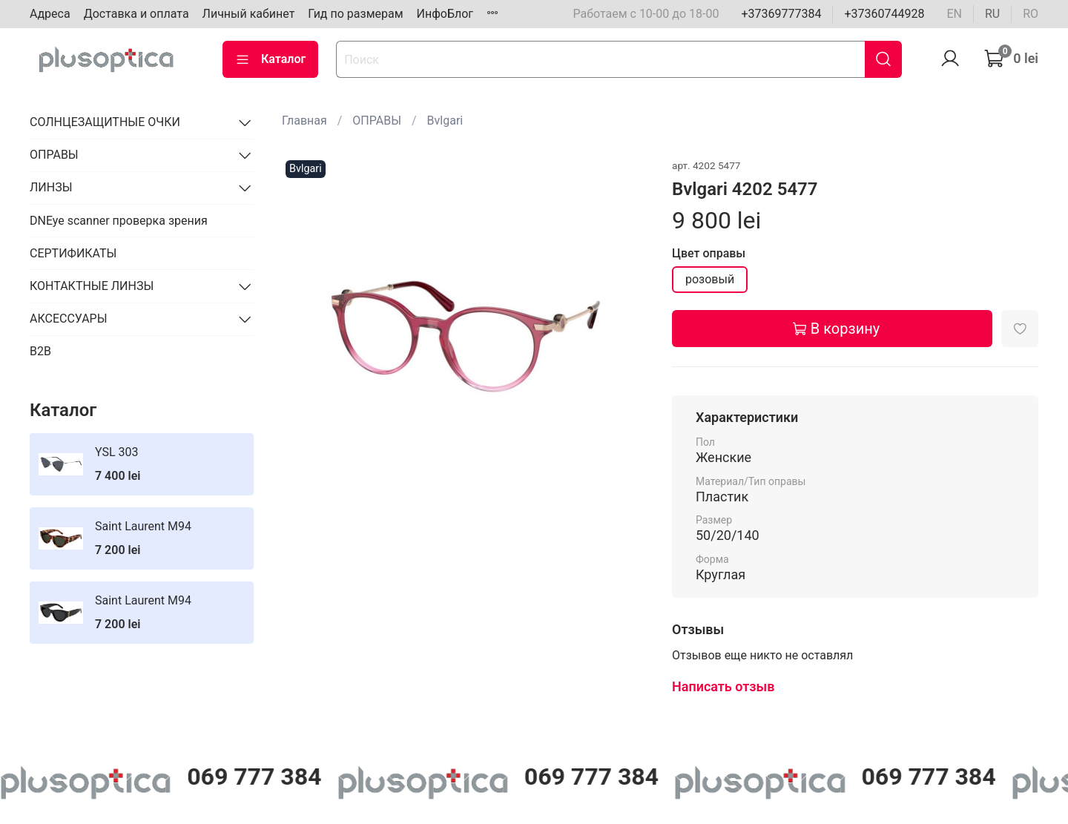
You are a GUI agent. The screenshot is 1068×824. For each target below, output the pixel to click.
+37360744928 (884, 14)
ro (1030, 14)
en (954, 14)
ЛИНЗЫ (51, 187)
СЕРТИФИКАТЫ (73, 253)
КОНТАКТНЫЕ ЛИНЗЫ (92, 286)
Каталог (270, 59)
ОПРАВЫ (376, 120)
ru (992, 14)
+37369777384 (781, 14)
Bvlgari (445, 120)
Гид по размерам (355, 14)
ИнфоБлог (445, 14)
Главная (304, 120)
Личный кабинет (248, 14)
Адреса (50, 14)
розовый (709, 279)
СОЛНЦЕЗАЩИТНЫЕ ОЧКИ (105, 122)
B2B (40, 351)
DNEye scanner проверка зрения (119, 221)
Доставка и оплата (136, 14)
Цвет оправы (708, 253)
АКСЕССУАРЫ (69, 319)
